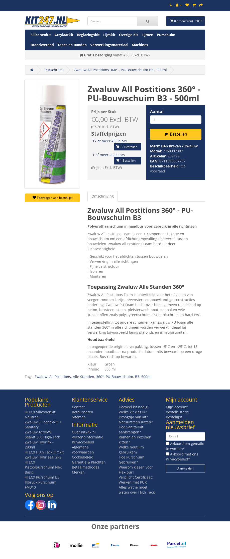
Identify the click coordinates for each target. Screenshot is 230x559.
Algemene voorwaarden (83, 449)
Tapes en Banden (72, 44)
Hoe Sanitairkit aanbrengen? (131, 429)
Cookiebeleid (82, 457)
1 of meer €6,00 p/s (108, 154)
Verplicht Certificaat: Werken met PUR (136, 480)
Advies (127, 399)
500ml (146, 376)
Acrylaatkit (63, 34)
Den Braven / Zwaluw (179, 146)
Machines (140, 44)
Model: (156, 151)
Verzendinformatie (87, 437)
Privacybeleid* (178, 459)
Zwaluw (41, 376)
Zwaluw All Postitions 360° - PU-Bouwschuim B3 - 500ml (120, 69)
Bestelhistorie (177, 412)
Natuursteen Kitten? (136, 422)
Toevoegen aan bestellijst (52, 198)
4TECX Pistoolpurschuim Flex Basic (43, 467)
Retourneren (82, 412)
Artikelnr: (159, 156)
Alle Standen (83, 376)
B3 (137, 376)
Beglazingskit (88, 34)
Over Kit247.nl (84, 432)
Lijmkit (109, 34)
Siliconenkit (41, 34)
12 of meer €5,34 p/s (109, 141)
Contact (78, 407)
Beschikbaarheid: (165, 166)
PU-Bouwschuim (119, 376)
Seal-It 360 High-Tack (42, 437)
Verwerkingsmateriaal (109, 44)
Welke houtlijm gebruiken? (131, 449)
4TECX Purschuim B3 (42, 477)
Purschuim (166, 34)
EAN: (154, 161)
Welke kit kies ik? (133, 412)
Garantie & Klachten (89, 462)
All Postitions (60, 376)
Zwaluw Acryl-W (38, 432)
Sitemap (79, 417)
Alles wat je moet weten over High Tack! (137, 490)
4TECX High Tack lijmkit (44, 452)
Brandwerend (42, 44)
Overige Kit (128, 34)
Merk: (155, 146)
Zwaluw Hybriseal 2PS (43, 457)
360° (100, 376)
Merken (78, 472)
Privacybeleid (83, 442)
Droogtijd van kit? (133, 417)
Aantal (157, 111)
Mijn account (177, 407)
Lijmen (147, 34)
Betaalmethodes (85, 467)
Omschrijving (102, 196)
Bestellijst (174, 417)
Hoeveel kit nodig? (134, 407)
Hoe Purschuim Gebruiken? (131, 459)
